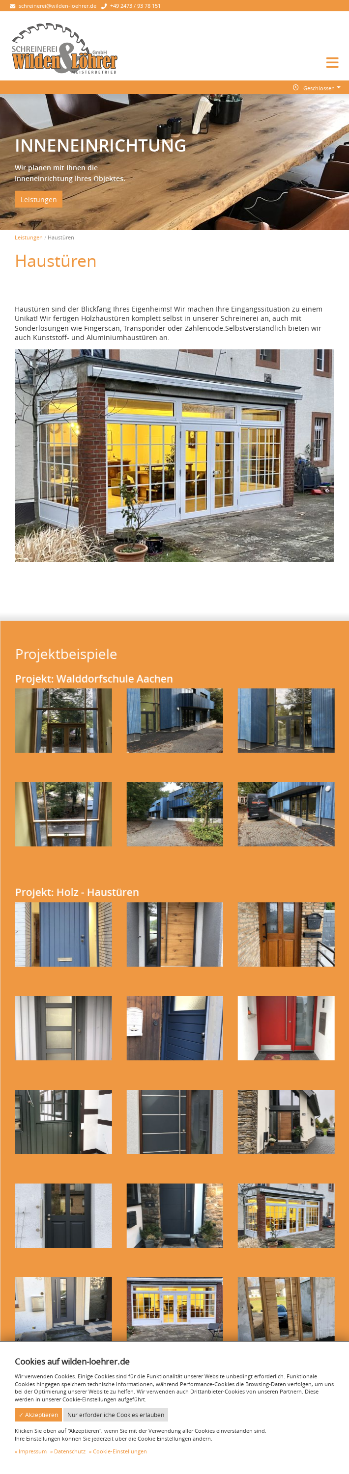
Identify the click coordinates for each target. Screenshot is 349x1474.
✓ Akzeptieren (38, 1415)
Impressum (33, 1451)
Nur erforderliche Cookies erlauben (115, 1415)
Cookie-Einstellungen (120, 1451)
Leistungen (39, 199)
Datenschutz (70, 1451)
